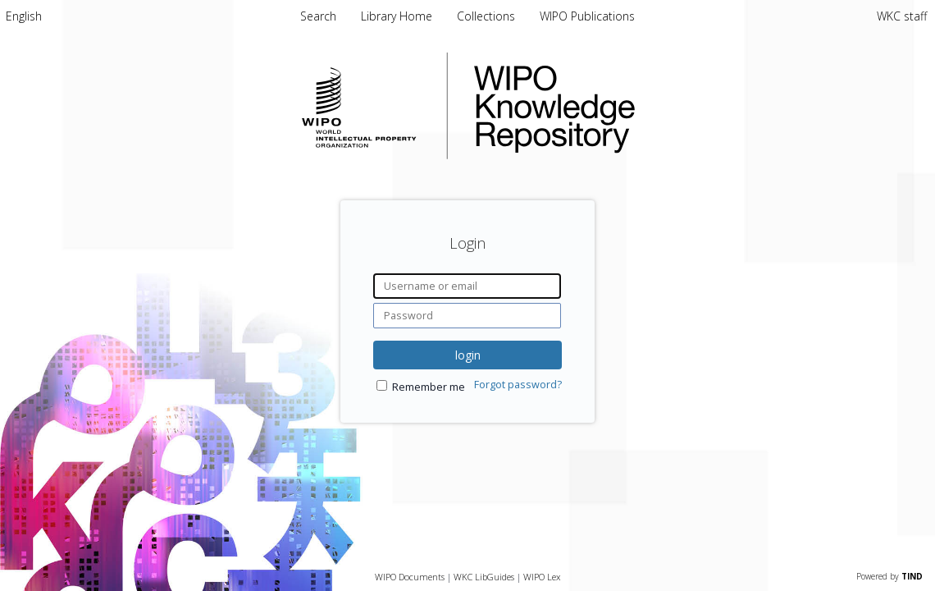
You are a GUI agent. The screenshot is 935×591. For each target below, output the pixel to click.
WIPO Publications (587, 16)
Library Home (398, 16)
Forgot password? (518, 385)
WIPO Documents (410, 576)
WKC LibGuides (484, 576)
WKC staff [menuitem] (902, 16)
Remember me (428, 387)
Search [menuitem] (318, 16)
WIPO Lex (541, 576)
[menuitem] (24, 16)
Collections (487, 16)
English (24, 16)
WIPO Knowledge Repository (622, 106)
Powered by (889, 576)
